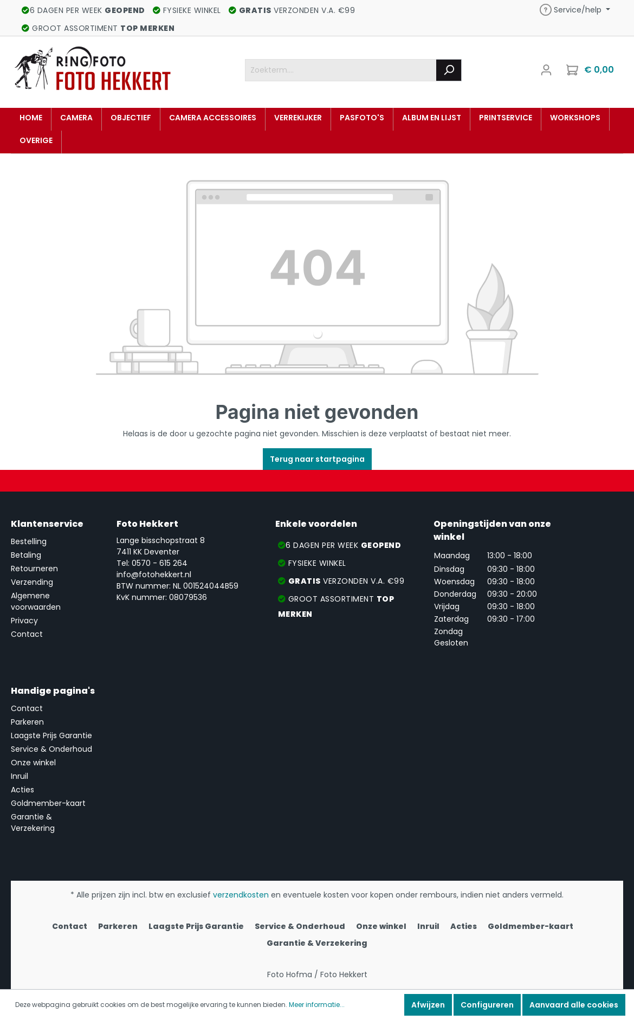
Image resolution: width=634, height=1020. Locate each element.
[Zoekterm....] (341, 70)
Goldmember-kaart (48, 803)
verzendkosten (241, 894)
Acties (22, 789)
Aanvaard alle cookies (573, 1004)
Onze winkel (33, 762)
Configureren (487, 1004)
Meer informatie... (317, 1004)
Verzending (32, 582)
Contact (27, 634)
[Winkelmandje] (591, 70)
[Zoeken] (449, 70)
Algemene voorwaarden (36, 601)
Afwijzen (428, 1004)
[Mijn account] (546, 70)
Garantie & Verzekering (33, 822)
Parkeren (27, 721)
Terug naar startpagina (317, 459)
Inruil (19, 776)
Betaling (26, 555)
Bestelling (29, 541)
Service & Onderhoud (51, 749)
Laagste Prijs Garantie (51, 735)
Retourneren (34, 568)
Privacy (24, 620)
